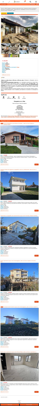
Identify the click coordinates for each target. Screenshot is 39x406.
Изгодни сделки (10, 13)
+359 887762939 (19, 108)
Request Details (29, 404)
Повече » (36, 164)
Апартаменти (3, 4)
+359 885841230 (19, 107)
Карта (2, 77)
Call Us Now (10, 404)
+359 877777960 (19, 106)
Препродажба (4, 13)
